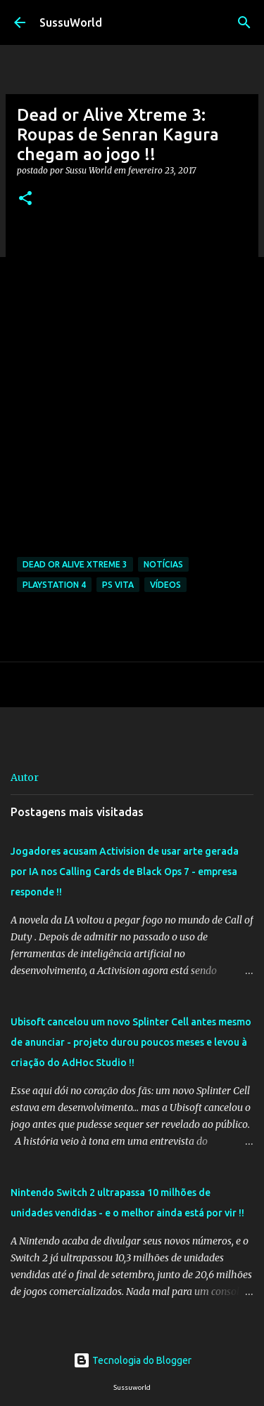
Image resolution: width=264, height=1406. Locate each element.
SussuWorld (70, 22)
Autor (25, 777)
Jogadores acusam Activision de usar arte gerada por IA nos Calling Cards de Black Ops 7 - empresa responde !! (125, 872)
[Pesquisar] (244, 22)
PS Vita (118, 584)
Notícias (163, 564)
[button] (25, 199)
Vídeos (165, 584)
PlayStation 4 (54, 584)
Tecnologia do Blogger (132, 1360)
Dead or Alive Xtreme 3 (75, 564)
